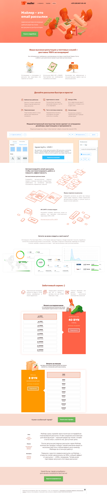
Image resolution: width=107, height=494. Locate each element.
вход (54, 3)
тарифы (48, 3)
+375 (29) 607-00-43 (78, 3)
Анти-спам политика (61, 461)
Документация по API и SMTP (49, 219)
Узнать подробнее (29, 34)
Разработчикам (60, 464)
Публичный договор (61, 458)
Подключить (74, 330)
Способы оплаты (61, 455)
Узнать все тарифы (66, 381)
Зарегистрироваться (53, 440)
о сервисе (40, 3)
